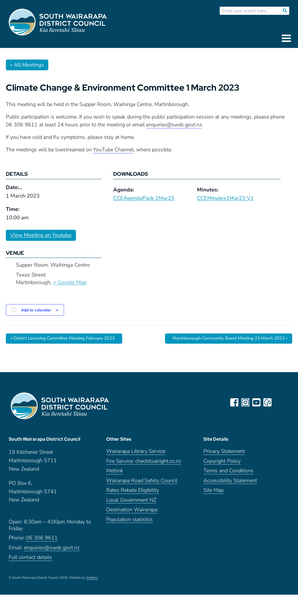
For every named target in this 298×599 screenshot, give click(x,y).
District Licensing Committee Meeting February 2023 (68, 338)
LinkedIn (279, 402)
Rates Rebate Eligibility (132, 494)
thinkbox (92, 582)
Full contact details (30, 561)
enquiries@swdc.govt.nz (51, 552)
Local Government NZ (131, 504)
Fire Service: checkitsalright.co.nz (143, 465)
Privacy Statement (224, 455)
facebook (235, 402)
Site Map (213, 494)
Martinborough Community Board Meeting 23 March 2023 (225, 338)
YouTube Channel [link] (113, 149)
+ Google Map (69, 282)
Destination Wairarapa (131, 514)
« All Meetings (27, 64)
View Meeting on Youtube (41, 235)
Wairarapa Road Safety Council (142, 485)
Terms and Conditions (228, 475)
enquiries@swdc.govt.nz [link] (174, 124)
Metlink (114, 475)
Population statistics (129, 524)
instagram (246, 402)
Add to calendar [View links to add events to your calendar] (36, 310)
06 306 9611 (42, 542)
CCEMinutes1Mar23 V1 (225, 198)
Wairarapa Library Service (135, 455)
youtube (257, 402)
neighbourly (268, 402)
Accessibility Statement (230, 485)
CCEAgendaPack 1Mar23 (143, 198)
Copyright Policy (222, 465)
